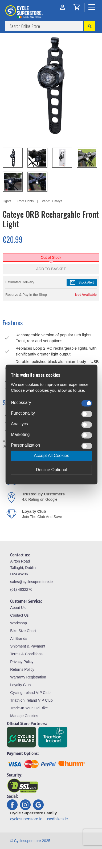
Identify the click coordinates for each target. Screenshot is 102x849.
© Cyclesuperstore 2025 (30, 841)
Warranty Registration (28, 677)
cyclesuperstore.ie (26, 818)
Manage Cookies (24, 716)
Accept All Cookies (51, 456)
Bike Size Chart (23, 631)
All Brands (18, 638)
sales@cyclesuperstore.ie (31, 582)
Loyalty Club (20, 685)
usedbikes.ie (57, 818)
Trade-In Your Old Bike (29, 708)
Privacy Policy (21, 662)
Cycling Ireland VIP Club (30, 692)
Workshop (18, 623)
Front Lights (25, 201)
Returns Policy (22, 669)
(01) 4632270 (21, 589)
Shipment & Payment (27, 646)
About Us (18, 607)
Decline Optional (51, 470)
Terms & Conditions (26, 654)
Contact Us (19, 615)
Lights (7, 201)
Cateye (57, 201)
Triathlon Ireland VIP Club (31, 700)
